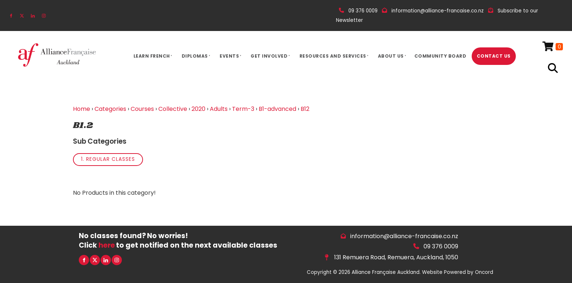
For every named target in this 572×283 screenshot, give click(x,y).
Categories (110, 109)
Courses (142, 109)
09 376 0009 (441, 246)
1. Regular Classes (108, 159)
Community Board (440, 56)
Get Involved (269, 56)
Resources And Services (332, 56)
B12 (305, 109)
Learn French (152, 56)
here (106, 245)
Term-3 (243, 109)
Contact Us (494, 56)
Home (81, 109)
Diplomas (195, 56)
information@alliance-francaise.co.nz (404, 236)
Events (229, 56)
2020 (198, 109)
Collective (172, 109)
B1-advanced (277, 109)
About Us (391, 56)
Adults (219, 109)
